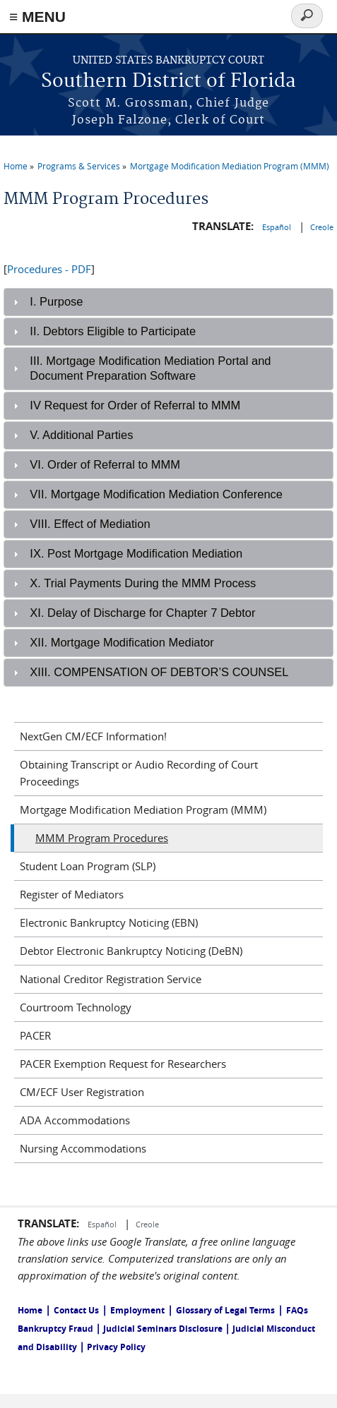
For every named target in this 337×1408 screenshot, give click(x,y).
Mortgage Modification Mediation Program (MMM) (229, 166)
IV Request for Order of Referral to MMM (135, 405)
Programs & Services (78, 166)
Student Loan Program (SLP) (87, 866)
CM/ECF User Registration (82, 1092)
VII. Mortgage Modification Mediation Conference (156, 494)
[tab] (168, 302)
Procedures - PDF (49, 269)
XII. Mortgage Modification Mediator (121, 642)
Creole (321, 227)
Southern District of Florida (168, 81)
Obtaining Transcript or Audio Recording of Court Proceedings (139, 772)
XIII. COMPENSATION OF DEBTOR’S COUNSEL (159, 672)
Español (277, 227)
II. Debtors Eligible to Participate (113, 331)
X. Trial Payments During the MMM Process (143, 583)
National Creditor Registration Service (110, 979)
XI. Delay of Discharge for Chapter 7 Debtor (142, 612)
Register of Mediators (72, 894)
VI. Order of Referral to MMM (105, 464)
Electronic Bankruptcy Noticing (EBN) (109, 922)
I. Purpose (56, 301)
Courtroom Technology (75, 1007)
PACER (35, 1035)
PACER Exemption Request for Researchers (123, 1064)
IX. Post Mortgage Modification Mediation (136, 553)
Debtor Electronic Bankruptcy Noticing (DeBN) (131, 951)
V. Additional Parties (81, 434)
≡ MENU (37, 16)
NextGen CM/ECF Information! (93, 736)
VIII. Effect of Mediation (90, 523)
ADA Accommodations (75, 1120)
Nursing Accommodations (83, 1148)
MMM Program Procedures (101, 838)
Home (16, 166)
